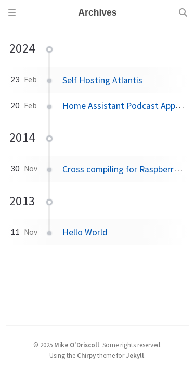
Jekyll (135, 355)
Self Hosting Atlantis (102, 80)
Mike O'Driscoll (76, 345)
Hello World (85, 232)
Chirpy (86, 355)
